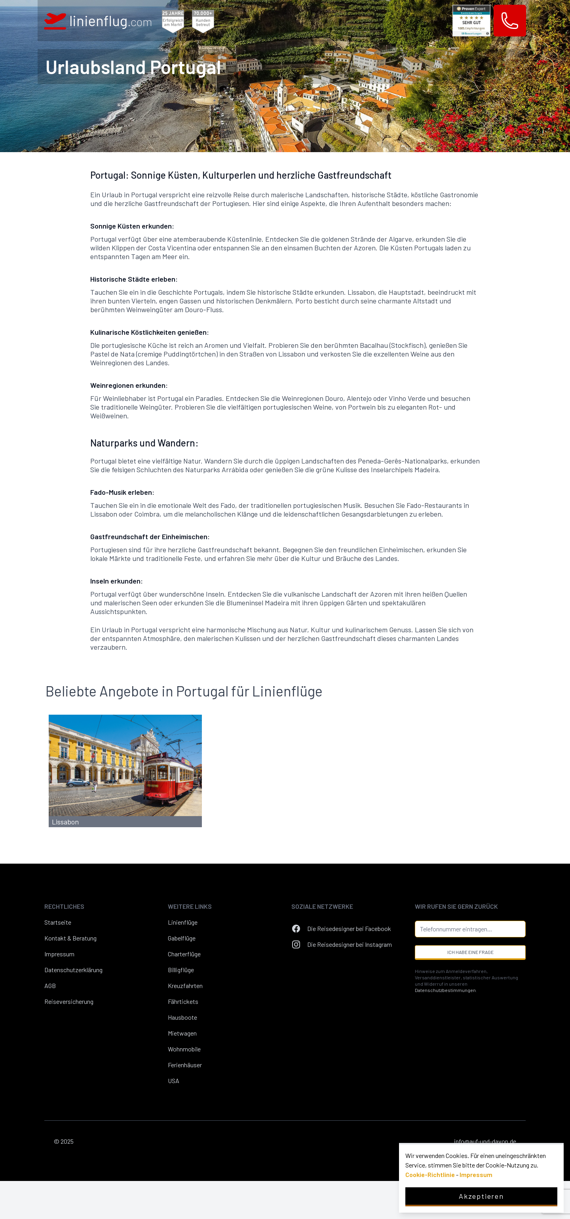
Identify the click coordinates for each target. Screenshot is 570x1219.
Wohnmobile (184, 1049)
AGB (50, 985)
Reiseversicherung (68, 1001)
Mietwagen (182, 1033)
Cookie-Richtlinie (430, 1174)
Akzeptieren (481, 1196)
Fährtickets (183, 1001)
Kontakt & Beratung (70, 938)
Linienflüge (183, 922)
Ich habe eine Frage (470, 952)
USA (173, 1080)
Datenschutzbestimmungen (445, 990)
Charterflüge (184, 954)
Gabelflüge (182, 938)
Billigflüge (181, 969)
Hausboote (182, 1017)
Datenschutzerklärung (73, 969)
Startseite (57, 922)
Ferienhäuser (185, 1064)
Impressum (59, 954)
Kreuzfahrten (185, 985)
